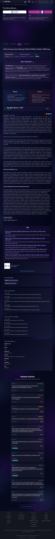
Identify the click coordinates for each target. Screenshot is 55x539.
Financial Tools (34, 526)
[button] (25, 1)
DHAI (17, 118)
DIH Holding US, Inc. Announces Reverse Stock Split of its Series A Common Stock (22, 297)
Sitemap (9, 522)
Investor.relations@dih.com (10, 220)
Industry (6, 351)
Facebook (46, 516)
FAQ (9, 518)
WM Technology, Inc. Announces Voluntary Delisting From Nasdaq (26, 398)
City (5, 366)
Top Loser (40, 395)
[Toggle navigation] (35, 1)
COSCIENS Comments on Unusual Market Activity (25, 409)
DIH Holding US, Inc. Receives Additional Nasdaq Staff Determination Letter (21, 306)
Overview (5, 44)
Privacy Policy (21, 518)
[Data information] (15, 341)
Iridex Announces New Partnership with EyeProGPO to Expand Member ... (38, 18)
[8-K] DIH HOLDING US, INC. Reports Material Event (16, 323)
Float (6, 347)
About (8, 515)
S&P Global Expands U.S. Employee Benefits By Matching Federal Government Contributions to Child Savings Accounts (27, 495)
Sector (6, 355)
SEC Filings (26, 44)
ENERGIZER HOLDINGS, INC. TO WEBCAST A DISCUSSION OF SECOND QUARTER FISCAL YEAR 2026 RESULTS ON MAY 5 (27, 469)
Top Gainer (40, 383)
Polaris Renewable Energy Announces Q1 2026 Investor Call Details (27, 442)
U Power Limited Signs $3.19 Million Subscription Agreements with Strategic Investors (25, 386)
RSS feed (46, 515)
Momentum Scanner (33, 520)
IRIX (30, 15)
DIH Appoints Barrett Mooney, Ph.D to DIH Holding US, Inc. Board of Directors (22, 309)
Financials (13, 44)
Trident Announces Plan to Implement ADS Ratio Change (27, 419)
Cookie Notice (21, 516)
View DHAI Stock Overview (27, 271)
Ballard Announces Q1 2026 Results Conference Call (26, 455)
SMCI (4, 15)
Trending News (10, 8)
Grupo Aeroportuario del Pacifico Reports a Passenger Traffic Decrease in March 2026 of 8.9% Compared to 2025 (27, 483)
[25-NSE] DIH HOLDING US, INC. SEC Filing (14, 320)
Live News (34, 524)
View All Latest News (27, 506)
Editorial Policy (9, 516)
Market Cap (7, 343)
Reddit (46, 518)
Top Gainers (33, 516)
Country (6, 362)
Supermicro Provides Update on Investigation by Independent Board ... (14, 18)
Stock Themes (34, 522)
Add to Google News (46, 520)
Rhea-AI (9, 520)
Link (5, 360)
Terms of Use (21, 515)
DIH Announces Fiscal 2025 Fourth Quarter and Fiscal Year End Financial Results (22, 294)
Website (6, 358)
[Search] (32, 1)
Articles (33, 515)
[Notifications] (29, 1)
